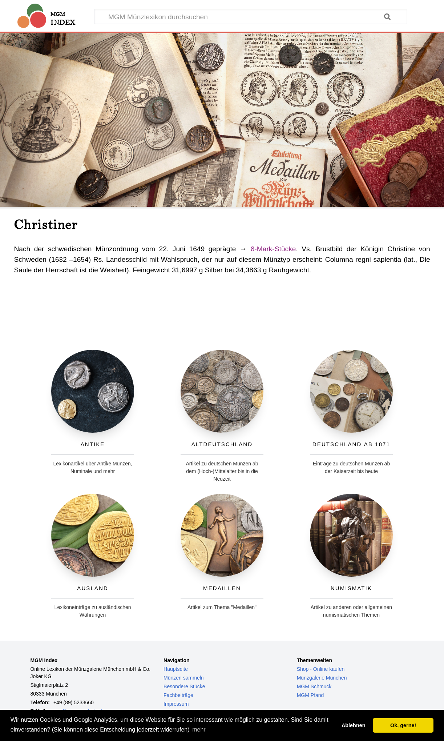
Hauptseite (176, 669)
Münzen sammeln (184, 678)
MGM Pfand (310, 695)
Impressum (176, 704)
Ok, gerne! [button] (403, 725)
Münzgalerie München (322, 678)
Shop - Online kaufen (321, 669)
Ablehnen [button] (354, 725)
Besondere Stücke (184, 686)
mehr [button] (198, 729)
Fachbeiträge (178, 695)
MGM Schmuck (314, 686)
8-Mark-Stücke (273, 249)
